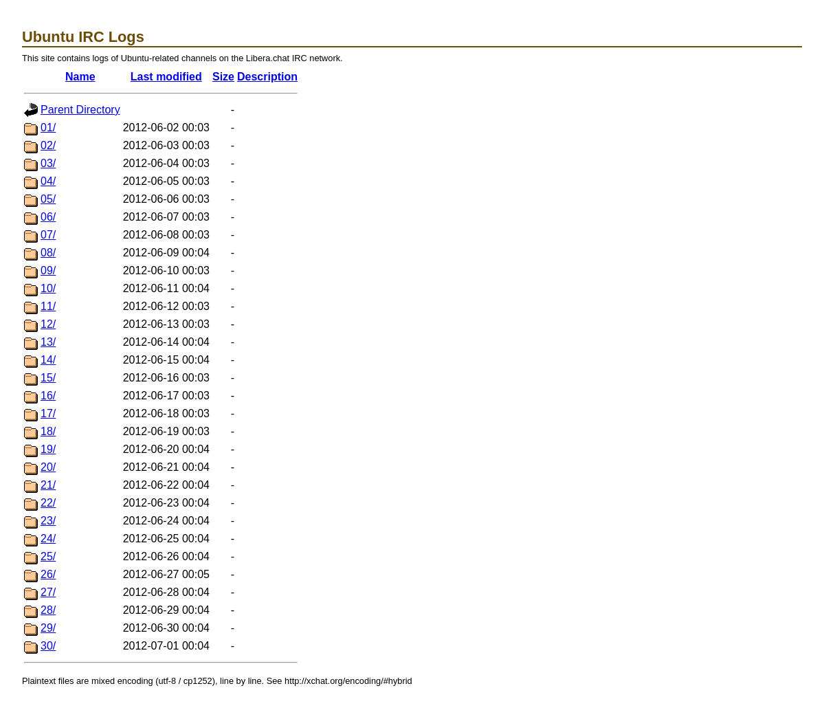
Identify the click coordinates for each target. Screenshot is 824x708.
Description (267, 76)
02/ (48, 145)
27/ (48, 592)
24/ (48, 538)
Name (80, 76)
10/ (48, 288)
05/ (48, 199)
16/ (48, 395)
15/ (48, 378)
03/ (48, 163)
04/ (48, 181)
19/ (48, 449)
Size (223, 76)
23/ (48, 521)
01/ (48, 127)
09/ (48, 270)
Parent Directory (80, 109)
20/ (48, 467)
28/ (48, 610)
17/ (48, 413)
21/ (48, 485)
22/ (48, 503)
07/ (48, 235)
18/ (48, 431)
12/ (48, 324)
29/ (48, 628)
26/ (48, 574)
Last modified (166, 76)
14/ (48, 360)
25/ (48, 556)
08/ (48, 252)
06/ (48, 217)
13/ (48, 342)
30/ (48, 646)
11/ (48, 306)
